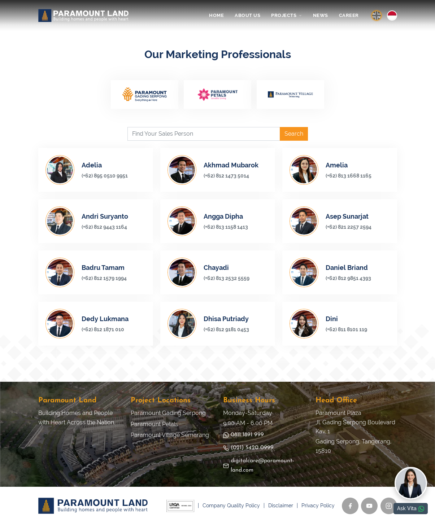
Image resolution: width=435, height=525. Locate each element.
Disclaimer (280, 505)
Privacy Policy (318, 505)
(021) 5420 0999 (248, 448)
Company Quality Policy (231, 505)
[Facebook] (350, 506)
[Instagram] (388, 506)
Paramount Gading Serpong (168, 413)
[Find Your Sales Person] (203, 134)
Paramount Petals (154, 424)
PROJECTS (286, 15)
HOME (216, 15)
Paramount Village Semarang (170, 435)
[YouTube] (369, 506)
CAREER (349, 15)
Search (293, 133)
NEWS (320, 15)
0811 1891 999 (243, 435)
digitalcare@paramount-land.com (258, 465)
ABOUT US (247, 15)
